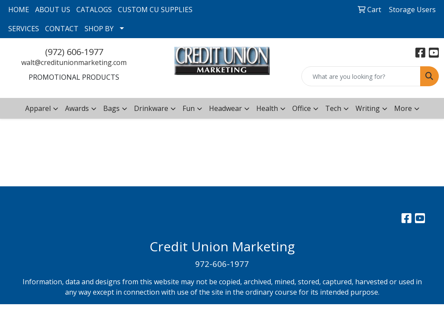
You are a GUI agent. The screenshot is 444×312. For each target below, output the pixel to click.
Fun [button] (189, 108)
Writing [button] (368, 108)
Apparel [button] (38, 108)
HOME (18, 9)
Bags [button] (111, 108)
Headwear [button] (225, 108)
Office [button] (301, 108)
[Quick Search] (361, 76)
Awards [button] (77, 108)
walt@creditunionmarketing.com (74, 62)
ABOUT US (52, 9)
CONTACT (61, 28)
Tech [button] (333, 108)
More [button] (403, 108)
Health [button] (267, 108)
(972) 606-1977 (74, 52)
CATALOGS (94, 9)
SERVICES (23, 28)
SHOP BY (99, 28)
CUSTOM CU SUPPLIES (155, 9)
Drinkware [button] (151, 108)
